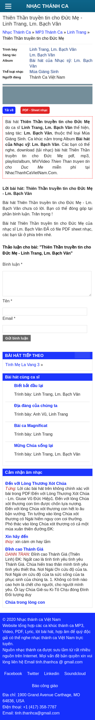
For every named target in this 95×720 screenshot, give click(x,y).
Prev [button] (9, 96)
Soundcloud (75, 673)
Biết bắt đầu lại (28, 386)
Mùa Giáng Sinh (44, 72)
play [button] (22, 95)
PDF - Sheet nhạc (35, 110)
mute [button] (58, 95)
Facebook (13, 673)
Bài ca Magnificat (30, 425)
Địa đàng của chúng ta (35, 405)
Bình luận (12, 264)
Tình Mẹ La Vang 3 (22, 365)
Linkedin (51, 673)
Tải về (9, 110)
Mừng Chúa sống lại (33, 445)
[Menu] (8, 6)
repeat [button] (51, 96)
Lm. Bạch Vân (64, 49)
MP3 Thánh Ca (49, 32)
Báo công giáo (45, 686)
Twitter (33, 673)
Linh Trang (76, 32)
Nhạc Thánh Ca (47, 6)
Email (9, 318)
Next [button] (35, 96)
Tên (7, 301)
